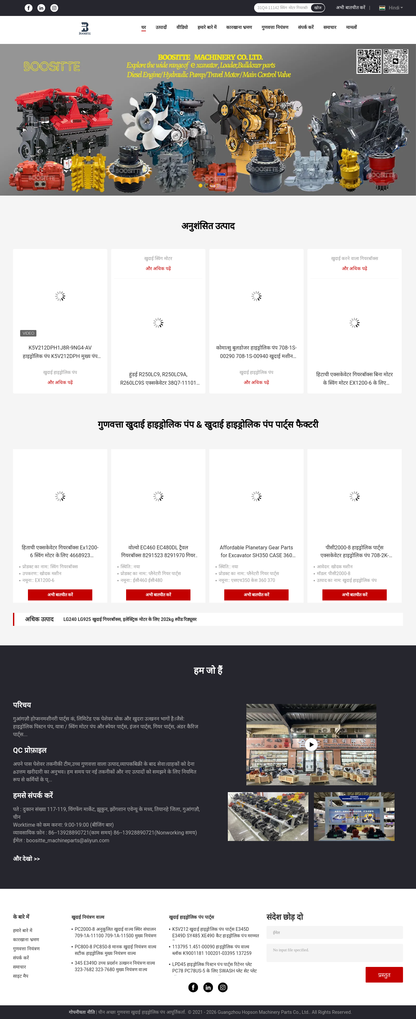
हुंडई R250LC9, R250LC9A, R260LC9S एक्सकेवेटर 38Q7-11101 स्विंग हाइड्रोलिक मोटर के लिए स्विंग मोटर (158, 379)
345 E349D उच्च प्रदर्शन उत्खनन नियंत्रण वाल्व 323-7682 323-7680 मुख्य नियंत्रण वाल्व (115, 966)
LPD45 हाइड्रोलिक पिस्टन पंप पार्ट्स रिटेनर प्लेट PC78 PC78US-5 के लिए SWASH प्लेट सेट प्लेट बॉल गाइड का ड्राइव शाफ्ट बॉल (214, 968)
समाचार (329, 27)
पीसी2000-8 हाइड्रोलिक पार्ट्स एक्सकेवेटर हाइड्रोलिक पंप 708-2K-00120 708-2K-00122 (354, 551)
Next (372, 110)
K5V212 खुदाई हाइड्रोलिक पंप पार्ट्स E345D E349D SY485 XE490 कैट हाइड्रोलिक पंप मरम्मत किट (215, 933)
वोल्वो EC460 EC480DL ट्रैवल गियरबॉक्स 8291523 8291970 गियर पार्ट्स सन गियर (158, 551)
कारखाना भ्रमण (239, 27)
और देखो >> (26, 858)
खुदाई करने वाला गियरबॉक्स (354, 258)
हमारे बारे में (207, 27)
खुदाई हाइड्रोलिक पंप (60, 372)
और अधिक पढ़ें (60, 382)
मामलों (351, 27)
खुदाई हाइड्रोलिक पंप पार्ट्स (191, 917)
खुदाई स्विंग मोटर (158, 258)
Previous (43, 110)
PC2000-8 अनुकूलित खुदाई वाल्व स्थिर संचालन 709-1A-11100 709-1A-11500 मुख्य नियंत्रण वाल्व (115, 933)
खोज (317, 8)
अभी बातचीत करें (350, 7)
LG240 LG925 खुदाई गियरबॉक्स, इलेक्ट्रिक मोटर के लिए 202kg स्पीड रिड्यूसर (130, 619)
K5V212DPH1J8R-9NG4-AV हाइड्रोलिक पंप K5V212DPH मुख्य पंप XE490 (60, 353)
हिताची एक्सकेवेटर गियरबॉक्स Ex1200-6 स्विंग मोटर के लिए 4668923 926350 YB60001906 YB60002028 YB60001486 (60, 551)
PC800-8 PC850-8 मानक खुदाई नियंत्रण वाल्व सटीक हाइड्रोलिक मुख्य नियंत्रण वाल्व (115, 950)
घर (143, 27)
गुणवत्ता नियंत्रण (275, 27)
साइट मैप (20, 976)
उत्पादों (161, 27)
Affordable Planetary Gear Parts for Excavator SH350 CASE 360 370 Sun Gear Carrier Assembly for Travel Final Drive (256, 551)
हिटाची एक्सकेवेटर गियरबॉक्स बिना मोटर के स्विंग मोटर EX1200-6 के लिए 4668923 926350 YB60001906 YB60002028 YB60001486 (354, 379)
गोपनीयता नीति (82, 1012)
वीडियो (182, 27)
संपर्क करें (306, 27)
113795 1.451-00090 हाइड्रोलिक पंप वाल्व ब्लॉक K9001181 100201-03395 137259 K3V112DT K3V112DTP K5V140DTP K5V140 (212, 951)
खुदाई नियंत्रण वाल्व (88, 917)
